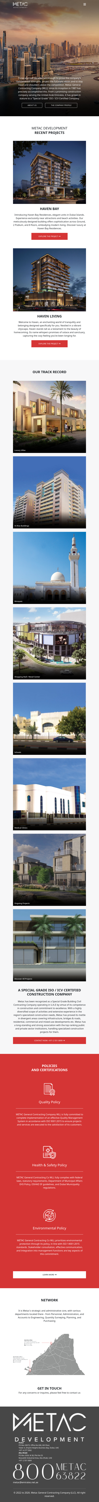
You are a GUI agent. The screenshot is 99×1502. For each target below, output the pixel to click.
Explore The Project (49, 236)
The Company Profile (61, 105)
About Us (32, 105)
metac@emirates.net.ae (25, 1482)
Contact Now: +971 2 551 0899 (49, 1040)
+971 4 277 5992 (25, 1450)
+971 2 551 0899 (25, 1460)
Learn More (49, 1274)
